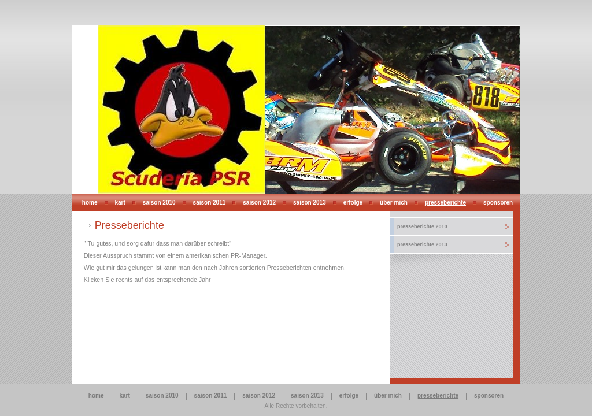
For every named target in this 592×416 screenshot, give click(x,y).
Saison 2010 (159, 202)
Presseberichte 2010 (422, 226)
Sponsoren (498, 202)
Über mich (394, 202)
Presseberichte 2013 (422, 244)
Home (90, 202)
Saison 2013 (309, 202)
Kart (120, 202)
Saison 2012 (259, 202)
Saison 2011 (209, 202)
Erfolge (352, 202)
